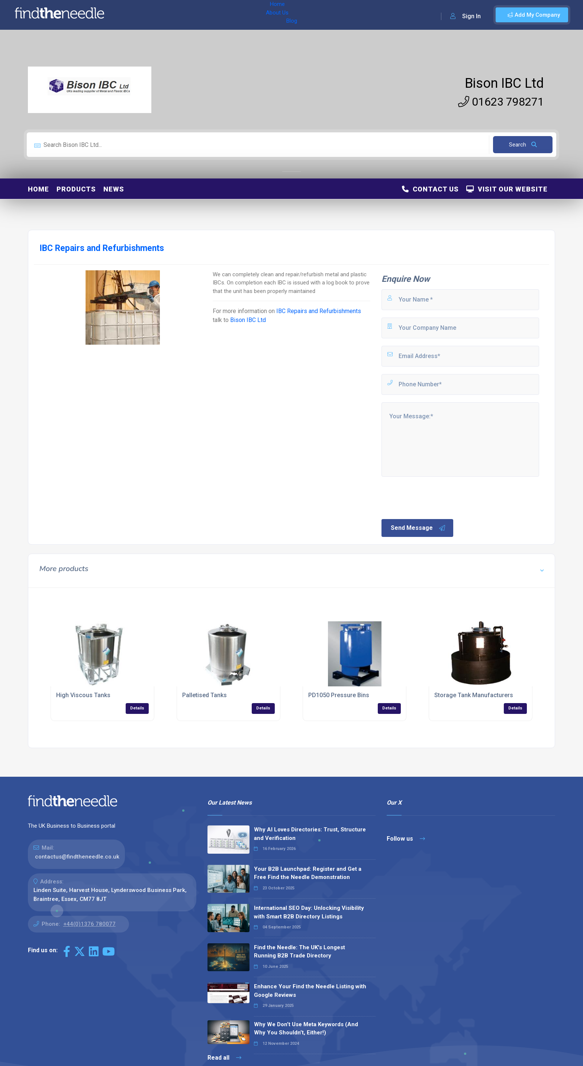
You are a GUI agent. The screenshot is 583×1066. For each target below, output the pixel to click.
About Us (159, 15)
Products (76, 189)
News (113, 189)
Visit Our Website (507, 189)
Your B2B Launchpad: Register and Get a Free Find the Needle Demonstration (307, 873)
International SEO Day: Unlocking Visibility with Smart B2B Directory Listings (309, 912)
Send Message (418, 528)
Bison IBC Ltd (504, 83)
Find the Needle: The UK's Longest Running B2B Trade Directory (299, 951)
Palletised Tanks (204, 695)
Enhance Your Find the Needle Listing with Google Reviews (310, 990)
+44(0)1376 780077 (89, 924)
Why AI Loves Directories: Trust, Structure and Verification (310, 833)
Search (523, 144)
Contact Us (430, 189)
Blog (185, 15)
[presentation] (436, 497)
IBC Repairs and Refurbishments (318, 311)
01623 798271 (501, 101)
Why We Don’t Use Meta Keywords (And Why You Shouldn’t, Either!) (306, 1028)
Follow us (406, 838)
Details (137, 708)
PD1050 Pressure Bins (338, 695)
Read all (224, 1057)
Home (131, 15)
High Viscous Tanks (83, 695)
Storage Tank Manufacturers (473, 695)
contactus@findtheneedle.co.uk (77, 856)
